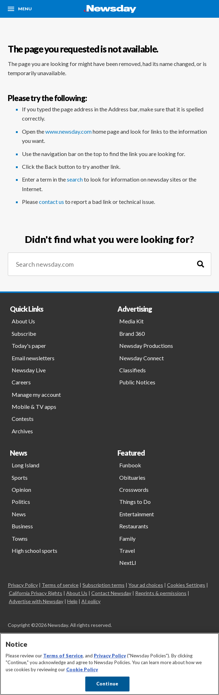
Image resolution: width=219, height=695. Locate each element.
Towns (20, 538)
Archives (22, 431)
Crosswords (134, 489)
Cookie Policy (82, 669)
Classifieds (132, 370)
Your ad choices (145, 585)
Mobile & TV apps (34, 406)
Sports (20, 477)
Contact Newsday (111, 593)
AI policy (90, 601)
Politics (21, 501)
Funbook (130, 465)
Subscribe (24, 333)
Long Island (25, 465)
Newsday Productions (146, 345)
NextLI (127, 562)
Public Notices (137, 382)
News (19, 514)
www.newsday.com (68, 131)
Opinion (21, 489)
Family (127, 538)
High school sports (34, 550)
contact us (51, 201)
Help (72, 601)
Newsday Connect (141, 358)
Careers (21, 382)
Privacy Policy (23, 585)
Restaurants (133, 526)
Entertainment (136, 514)
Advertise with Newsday (36, 601)
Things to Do (135, 501)
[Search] (200, 264)
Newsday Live (29, 370)
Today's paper (29, 345)
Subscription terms (103, 585)
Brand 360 (132, 333)
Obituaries (132, 477)
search (75, 179)
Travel (127, 550)
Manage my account (36, 394)
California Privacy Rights (35, 593)
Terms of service (60, 585)
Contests (23, 418)
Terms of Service (63, 655)
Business (22, 526)
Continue (107, 683)
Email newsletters (33, 358)
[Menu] (20, 9)
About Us (23, 321)
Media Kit (131, 321)
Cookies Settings (186, 585)
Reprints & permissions (160, 593)
